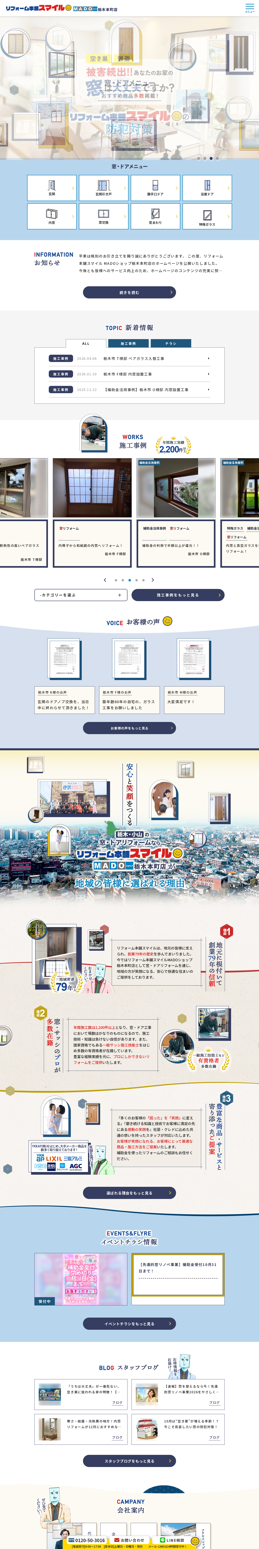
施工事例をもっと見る (178, 594)
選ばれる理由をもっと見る (129, 1193)
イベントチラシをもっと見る (130, 1323)
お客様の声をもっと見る (130, 728)
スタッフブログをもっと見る (130, 1461)
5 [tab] (143, 580)
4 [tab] (217, 158)
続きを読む (130, 292)
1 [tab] (198, 158)
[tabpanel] (129, 88)
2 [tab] (204, 158)
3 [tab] (211, 158)
